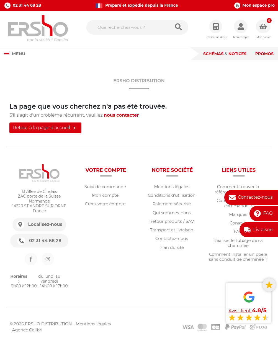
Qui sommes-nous (172, 212)
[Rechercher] (137, 27)
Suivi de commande (105, 186)
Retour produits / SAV (172, 221)
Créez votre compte (105, 203)
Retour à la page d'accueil (45, 128)
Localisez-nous (45, 224)
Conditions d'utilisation (171, 195)
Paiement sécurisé (172, 203)
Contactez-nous (255, 197)
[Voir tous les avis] (248, 304)
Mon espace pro (254, 5)
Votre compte (106, 170)
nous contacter (121, 115)
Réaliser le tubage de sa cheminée (238, 243)
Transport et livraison (171, 229)
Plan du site (171, 247)
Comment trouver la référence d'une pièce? (238, 189)
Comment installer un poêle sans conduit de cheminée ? (238, 257)
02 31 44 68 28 (22, 5)
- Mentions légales (92, 323)
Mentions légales (171, 186)
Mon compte (105, 195)
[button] (241, 29)
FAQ (267, 213)
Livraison (263, 229)
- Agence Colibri (25, 330)
